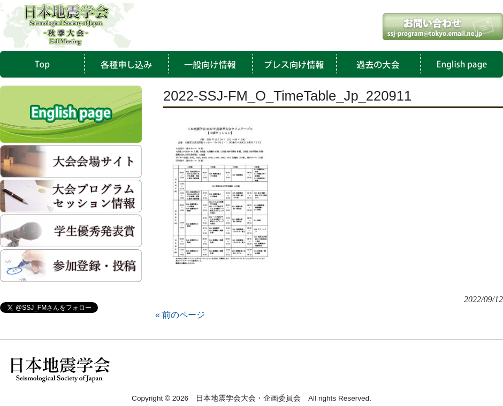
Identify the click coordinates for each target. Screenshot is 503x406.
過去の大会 (375, 64)
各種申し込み (125, 64)
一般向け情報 (208, 64)
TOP (41, 64)
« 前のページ (180, 314)
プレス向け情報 (292, 64)
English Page (459, 64)
